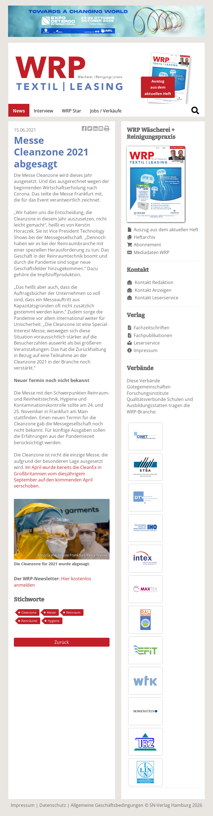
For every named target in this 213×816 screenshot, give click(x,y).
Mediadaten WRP (151, 252)
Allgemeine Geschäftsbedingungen (107, 805)
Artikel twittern (90, 129)
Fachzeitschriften (151, 328)
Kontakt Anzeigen (153, 290)
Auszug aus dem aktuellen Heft (166, 230)
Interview (43, 111)
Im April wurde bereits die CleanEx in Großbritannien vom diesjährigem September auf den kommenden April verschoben (58, 476)
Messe (51, 612)
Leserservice (147, 343)
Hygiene (53, 621)
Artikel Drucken (107, 129)
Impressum (146, 350)
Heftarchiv (144, 237)
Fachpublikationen (153, 335)
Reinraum (73, 612)
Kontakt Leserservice (156, 298)
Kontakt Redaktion (154, 282)
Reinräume (29, 621)
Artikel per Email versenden (101, 129)
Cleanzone (28, 612)
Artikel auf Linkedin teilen (95, 129)
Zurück (61, 642)
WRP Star (71, 111)
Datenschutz (52, 805)
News (19, 111)
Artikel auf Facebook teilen (84, 129)
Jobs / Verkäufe (105, 111)
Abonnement (147, 245)
